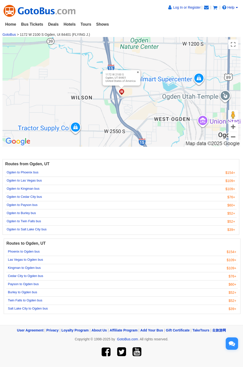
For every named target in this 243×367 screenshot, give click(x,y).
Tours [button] (86, 24)
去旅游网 (219, 330)
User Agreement (30, 330)
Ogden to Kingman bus (23, 188)
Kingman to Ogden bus (24, 268)
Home (10, 24)
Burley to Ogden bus (22, 292)
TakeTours (200, 330)
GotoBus (9, 35)
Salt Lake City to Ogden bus (28, 308)
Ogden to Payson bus (22, 205)
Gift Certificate (177, 330)
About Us (99, 330)
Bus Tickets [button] (32, 24)
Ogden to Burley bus (21, 213)
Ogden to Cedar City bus (24, 197)
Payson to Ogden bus (23, 284)
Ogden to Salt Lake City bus (27, 229)
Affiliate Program (124, 330)
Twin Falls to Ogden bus (25, 300)
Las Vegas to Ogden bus (25, 259)
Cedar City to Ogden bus (25, 276)
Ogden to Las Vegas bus (24, 180)
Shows (102, 24)
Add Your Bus (151, 330)
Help (230, 7)
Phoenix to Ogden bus (24, 251)
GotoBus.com (127, 339)
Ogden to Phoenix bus (22, 172)
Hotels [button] (70, 24)
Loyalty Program (75, 330)
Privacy (52, 330)
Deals (53, 24)
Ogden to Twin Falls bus (24, 221)
